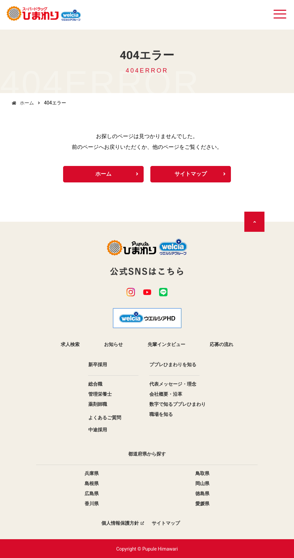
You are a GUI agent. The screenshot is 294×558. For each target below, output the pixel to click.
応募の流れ (221, 344)
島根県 (92, 483)
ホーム (27, 102)
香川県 (92, 503)
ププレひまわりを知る (172, 364)
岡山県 (202, 483)
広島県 (92, 493)
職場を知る (161, 414)
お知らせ (113, 344)
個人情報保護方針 (120, 522)
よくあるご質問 (104, 417)
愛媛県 (202, 503)
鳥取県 (202, 473)
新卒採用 (97, 364)
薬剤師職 (97, 403)
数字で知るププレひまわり (177, 403)
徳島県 (202, 493)
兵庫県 (92, 473)
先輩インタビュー (166, 344)
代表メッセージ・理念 (172, 383)
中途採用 (97, 429)
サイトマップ (191, 174)
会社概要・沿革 (165, 393)
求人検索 (70, 344)
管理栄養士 (100, 393)
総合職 (95, 383)
